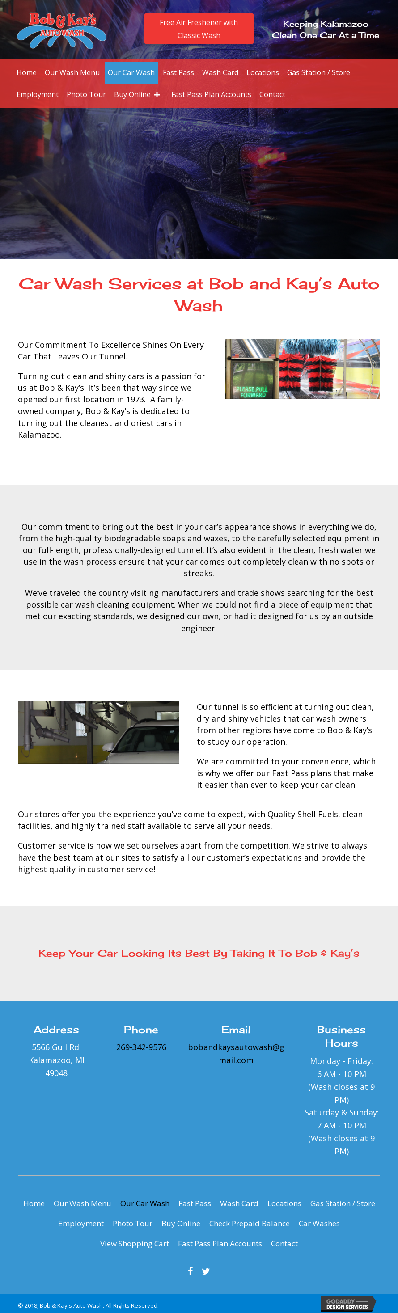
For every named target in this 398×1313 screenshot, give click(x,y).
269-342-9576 (141, 1047)
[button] (198, 28)
